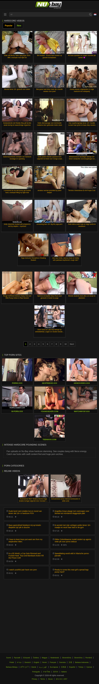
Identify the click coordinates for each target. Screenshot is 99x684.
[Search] (90, 14)
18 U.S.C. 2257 (61, 679)
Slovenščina (66, 658)
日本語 (63, 667)
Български (54, 667)
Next (72, 344)
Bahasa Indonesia (82, 662)
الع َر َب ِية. (43, 667)
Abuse (50, 679)
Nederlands (54, 658)
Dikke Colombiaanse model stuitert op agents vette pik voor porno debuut (73, 540)
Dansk (33, 667)
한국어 (55, 672)
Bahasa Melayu (12, 667)
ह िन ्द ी (24, 667)
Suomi (8, 658)
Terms (42, 679)
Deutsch (28, 662)
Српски (89, 667)
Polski (11, 662)
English (36, 662)
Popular (9, 25)
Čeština (36, 658)
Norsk (44, 662)
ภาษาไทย (46, 672)
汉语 (70, 662)
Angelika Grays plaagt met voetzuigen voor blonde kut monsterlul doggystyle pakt (72, 512)
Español (72, 667)
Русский (17, 658)
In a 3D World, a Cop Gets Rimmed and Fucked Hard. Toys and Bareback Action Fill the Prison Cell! (26, 555)
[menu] (5, 14)
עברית (19, 662)
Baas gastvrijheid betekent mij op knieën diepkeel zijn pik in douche (25, 526)
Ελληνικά (26, 658)
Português (36, 672)
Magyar (44, 658)
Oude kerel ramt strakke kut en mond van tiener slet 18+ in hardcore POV (25, 512)
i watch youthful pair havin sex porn (23, 570)
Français (53, 662)
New (19, 25)
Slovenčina (78, 658)
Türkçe (80, 667)
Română (88, 658)
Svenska (62, 662)
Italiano (64, 672)
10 (66, 344)
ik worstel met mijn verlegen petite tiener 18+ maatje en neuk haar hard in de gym (73, 526)
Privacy (34, 679)
